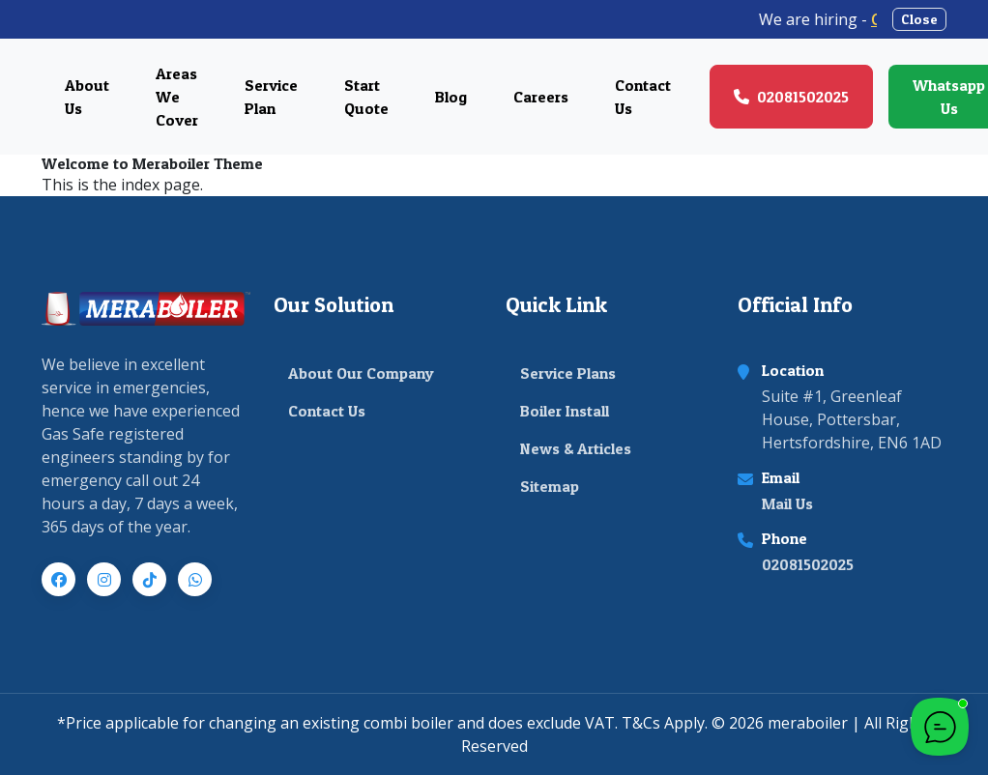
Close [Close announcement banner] (919, 19)
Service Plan (271, 96)
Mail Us (787, 503)
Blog (451, 96)
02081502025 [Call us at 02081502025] (791, 96)
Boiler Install (564, 410)
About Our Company (361, 373)
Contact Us (643, 96)
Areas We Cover (177, 96)
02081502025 (808, 564)
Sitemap (549, 486)
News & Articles (575, 448)
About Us (87, 96)
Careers (540, 96)
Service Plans (568, 373)
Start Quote (366, 96)
